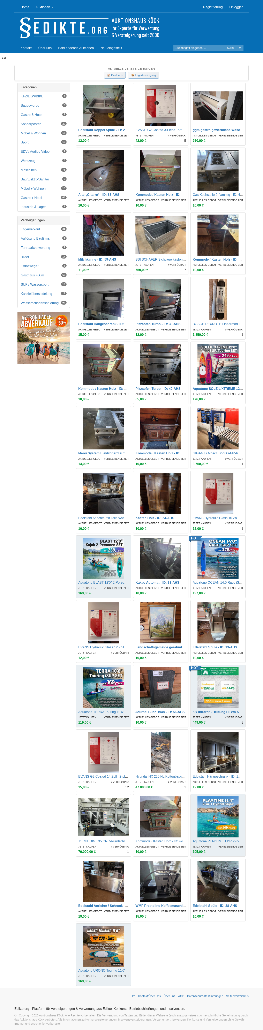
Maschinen (44, 170)
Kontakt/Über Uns (149, 996)
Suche (230, 47)
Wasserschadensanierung (44, 303)
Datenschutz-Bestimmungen (205, 996)
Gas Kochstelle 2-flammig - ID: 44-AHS (221, 194)
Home (25, 7)
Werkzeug (44, 161)
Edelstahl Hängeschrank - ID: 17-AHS (220, 776)
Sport (44, 142)
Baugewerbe (44, 105)
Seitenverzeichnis (237, 996)
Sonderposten (44, 124)
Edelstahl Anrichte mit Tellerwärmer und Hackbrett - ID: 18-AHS (124, 518)
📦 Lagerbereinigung (143, 75)
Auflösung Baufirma (44, 238)
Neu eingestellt (111, 48)
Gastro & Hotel (44, 115)
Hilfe (132, 996)
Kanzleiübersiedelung (44, 294)
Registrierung (213, 7)
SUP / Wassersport (44, 284)
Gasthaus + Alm (44, 275)
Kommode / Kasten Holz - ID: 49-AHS (162, 841)
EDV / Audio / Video (44, 152)
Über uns (45, 48)
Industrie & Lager (44, 207)
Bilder (44, 257)
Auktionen (44, 7)
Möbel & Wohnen (44, 133)
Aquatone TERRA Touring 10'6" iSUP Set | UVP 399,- (117, 712)
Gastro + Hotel (44, 198)
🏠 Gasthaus (114, 75)
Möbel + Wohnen (44, 188)
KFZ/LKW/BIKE (44, 96)
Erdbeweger (44, 266)
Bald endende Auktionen (76, 48)
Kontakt (26, 48)
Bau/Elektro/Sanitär (44, 179)
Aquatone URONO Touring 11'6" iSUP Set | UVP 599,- (117, 970)
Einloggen (236, 7)
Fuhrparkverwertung (44, 247)
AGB (181, 996)
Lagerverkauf (44, 229)
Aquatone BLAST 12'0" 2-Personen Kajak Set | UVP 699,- (120, 582)
